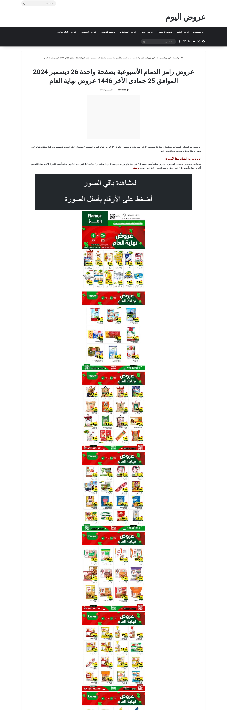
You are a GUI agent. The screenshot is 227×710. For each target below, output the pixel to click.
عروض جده (147, 32)
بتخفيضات (58, 146)
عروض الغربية (108, 32)
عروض (136, 168)
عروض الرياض (165, 32)
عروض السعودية (164, 58)
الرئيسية (178, 58)
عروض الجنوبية (89, 32)
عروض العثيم (183, 32)
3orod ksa (122, 90)
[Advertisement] (113, 117)
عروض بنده (198, 32)
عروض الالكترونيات (67, 32)
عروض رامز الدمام (147, 58)
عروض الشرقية (129, 32)
